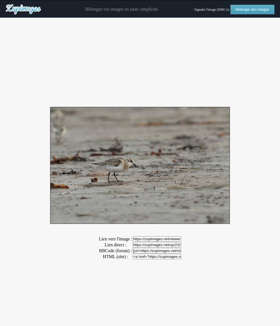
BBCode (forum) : (115, 250)
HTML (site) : (115, 256)
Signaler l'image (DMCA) (211, 10)
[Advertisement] (140, 62)
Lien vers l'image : (115, 239)
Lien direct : (115, 244)
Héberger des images (252, 10)
